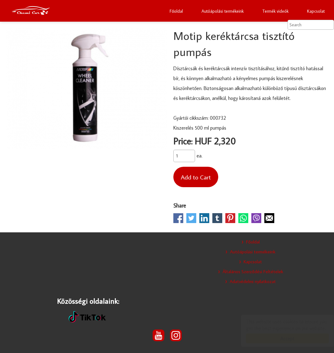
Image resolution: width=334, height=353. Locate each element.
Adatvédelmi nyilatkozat (253, 281)
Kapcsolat (316, 11)
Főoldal (176, 11)
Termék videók (275, 11)
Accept (281, 338)
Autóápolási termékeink (223, 11)
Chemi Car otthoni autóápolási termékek (30, 11)
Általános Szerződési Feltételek (253, 271)
